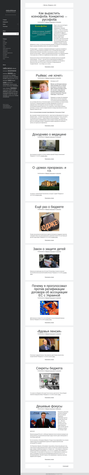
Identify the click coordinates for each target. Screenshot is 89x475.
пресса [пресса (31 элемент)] (10, 89)
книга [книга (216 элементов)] (9, 80)
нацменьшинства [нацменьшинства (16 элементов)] (10, 82)
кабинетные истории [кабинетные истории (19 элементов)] (10, 78)
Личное (4, 46)
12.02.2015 (58, 333)
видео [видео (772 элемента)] (10, 73)
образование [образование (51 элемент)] (6, 84)
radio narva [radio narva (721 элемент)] (7, 68)
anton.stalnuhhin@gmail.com (7, 107)
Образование (5, 51)
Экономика (5, 55)
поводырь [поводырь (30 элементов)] (8, 88)
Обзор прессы (5, 49)
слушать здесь (44, 155)
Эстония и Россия (6, 57)
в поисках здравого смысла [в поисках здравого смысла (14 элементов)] (7, 75)
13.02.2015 (58, 251)
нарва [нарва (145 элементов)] (5, 82)
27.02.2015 (58, 22)
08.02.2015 (58, 408)
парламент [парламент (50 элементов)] (15, 85)
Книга (4, 45)
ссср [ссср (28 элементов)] (17, 92)
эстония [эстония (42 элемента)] (16, 95)
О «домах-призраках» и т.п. (49, 169)
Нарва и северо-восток (7, 48)
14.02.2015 (58, 173)
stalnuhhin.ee (11, 11)
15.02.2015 (58, 137)
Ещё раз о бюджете (49, 207)
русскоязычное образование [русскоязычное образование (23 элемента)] (8, 92)
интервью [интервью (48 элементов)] (16, 76)
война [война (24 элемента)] (14, 73)
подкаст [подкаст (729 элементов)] (13, 88)
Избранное (5, 22)
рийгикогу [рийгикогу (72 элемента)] (5, 91)
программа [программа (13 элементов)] (14, 89)
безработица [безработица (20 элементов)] (5, 73)
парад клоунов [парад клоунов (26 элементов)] (9, 85)
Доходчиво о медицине (49, 134)
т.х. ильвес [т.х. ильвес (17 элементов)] (9, 94)
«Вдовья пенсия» (49, 331)
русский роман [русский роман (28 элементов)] (15, 91)
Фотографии (5, 54)
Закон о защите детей (49, 249)
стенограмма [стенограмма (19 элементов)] (5, 94)
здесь (62, 32)
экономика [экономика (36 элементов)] (5, 95)
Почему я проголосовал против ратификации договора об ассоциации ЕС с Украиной (49, 290)
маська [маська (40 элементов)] (13, 80)
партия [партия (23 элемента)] (4, 88)
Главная (5, 19)
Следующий (65, 466)
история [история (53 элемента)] (5, 78)
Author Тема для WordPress (50, 473)
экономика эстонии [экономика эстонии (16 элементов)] (11, 95)
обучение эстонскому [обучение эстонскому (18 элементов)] (13, 84)
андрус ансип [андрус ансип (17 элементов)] (5, 70)
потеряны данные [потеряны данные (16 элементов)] (6, 89)
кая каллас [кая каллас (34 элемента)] (5, 80)
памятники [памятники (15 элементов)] (4, 85)
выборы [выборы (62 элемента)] (14, 75)
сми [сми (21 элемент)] (14, 92)
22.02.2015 (58, 78)
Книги (4, 24)
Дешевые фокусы (49, 406)
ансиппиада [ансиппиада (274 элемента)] (12, 70)
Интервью (4, 43)
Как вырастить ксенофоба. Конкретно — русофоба (49, 17)
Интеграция (5, 42)
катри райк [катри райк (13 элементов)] (16, 78)
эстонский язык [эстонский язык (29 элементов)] (6, 96)
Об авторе (5, 26)
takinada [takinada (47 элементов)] (14, 68)
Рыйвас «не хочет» (49, 76)
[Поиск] (17, 34)
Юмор (4, 58)
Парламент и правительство (7, 52)
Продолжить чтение (49, 66)
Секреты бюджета (49, 368)
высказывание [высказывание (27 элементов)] (6, 76)
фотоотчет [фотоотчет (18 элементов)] (15, 94)
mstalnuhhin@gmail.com (6, 105)
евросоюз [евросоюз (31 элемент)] (11, 76)
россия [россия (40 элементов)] (9, 91)
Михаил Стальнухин (50, 22)
